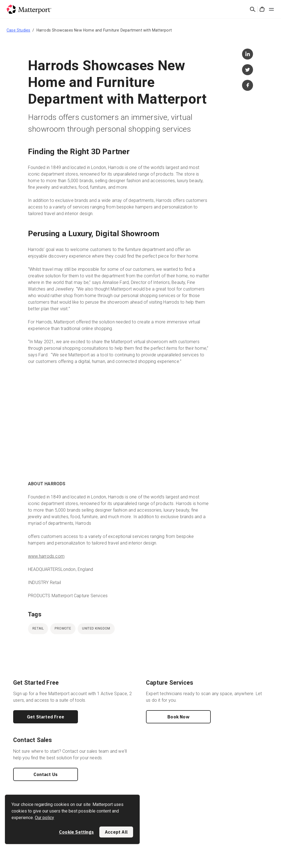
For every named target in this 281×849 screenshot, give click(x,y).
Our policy (44, 817)
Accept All (116, 832)
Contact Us (45, 774)
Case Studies (18, 30)
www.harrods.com (46, 556)
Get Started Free (45, 717)
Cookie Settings (76, 832)
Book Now (178, 717)
